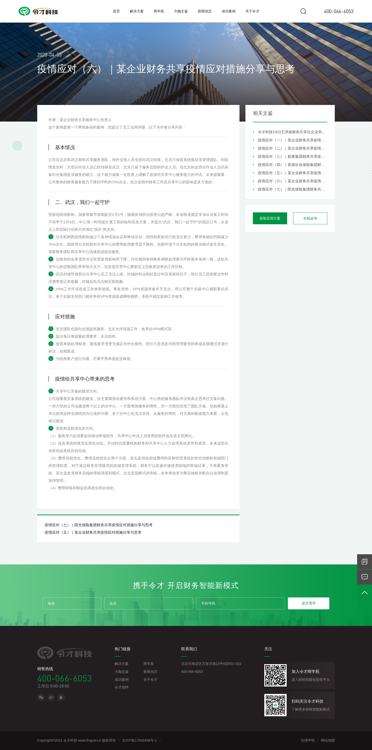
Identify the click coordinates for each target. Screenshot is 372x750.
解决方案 (137, 11)
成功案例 (229, 11)
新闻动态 (205, 11)
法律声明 (308, 740)
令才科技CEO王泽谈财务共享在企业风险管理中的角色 (292, 132)
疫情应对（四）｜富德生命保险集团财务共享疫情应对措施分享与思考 (292, 165)
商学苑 (159, 11)
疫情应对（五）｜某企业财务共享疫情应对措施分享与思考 (292, 173)
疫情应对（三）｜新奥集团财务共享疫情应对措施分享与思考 (292, 156)
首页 (116, 11)
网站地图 (328, 740)
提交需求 (309, 603)
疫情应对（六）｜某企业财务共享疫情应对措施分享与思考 (292, 181)
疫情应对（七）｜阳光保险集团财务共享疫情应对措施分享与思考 (292, 189)
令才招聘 (122, 687)
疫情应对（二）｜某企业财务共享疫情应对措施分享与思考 (292, 148)
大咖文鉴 (181, 11)
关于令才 (252, 11)
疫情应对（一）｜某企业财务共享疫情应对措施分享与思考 (292, 140)
